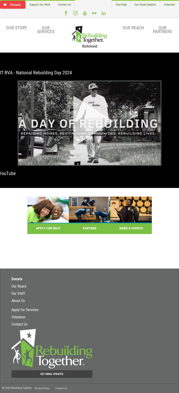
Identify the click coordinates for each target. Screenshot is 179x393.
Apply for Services (25, 309)
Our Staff (18, 293)
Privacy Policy (42, 388)
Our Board (19, 286)
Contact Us (64, 4)
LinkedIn (103, 15)
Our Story (16, 27)
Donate (17, 279)
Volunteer (169, 4)
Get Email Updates (145, 4)
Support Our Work (39, 4)
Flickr (94, 15)
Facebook (66, 15)
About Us (18, 300)
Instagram (75, 15)
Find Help (121, 4)
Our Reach (133, 27)
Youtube (85, 15)
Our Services (46, 29)
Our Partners (162, 29)
